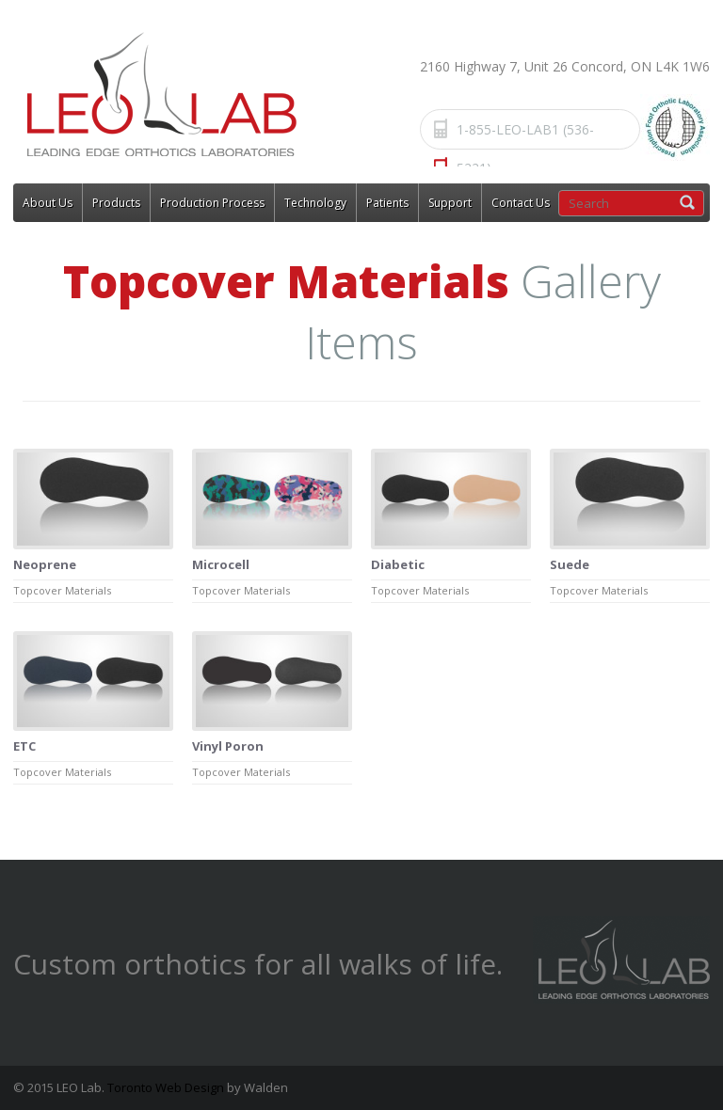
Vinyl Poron (228, 745)
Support (450, 203)
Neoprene (44, 564)
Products (116, 203)
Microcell (220, 564)
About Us (47, 203)
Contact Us (520, 203)
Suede (569, 564)
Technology (315, 203)
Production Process (212, 203)
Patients (387, 203)
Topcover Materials (62, 590)
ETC (24, 745)
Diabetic (398, 564)
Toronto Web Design (165, 1087)
